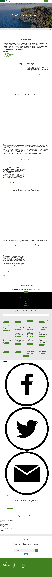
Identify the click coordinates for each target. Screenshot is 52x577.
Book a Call (4, 564)
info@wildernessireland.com (7, 565)
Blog (42, 0)
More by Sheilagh (10, 508)
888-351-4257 (9, 563)
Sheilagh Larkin (3, 525)
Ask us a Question (24, 563)
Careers (23, 566)
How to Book (23, 562)
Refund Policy (24, 564)
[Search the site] (50, 3)
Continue (36, 550)
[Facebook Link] (25, 554)
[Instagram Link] (27, 554)
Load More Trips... (26, 356)
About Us (35, 0)
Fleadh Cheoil (17, 149)
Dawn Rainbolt (3, 521)
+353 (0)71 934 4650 (7, 562)
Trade (23, 567)
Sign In (50, 0)
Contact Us (45, 0)
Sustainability (39, 0)
